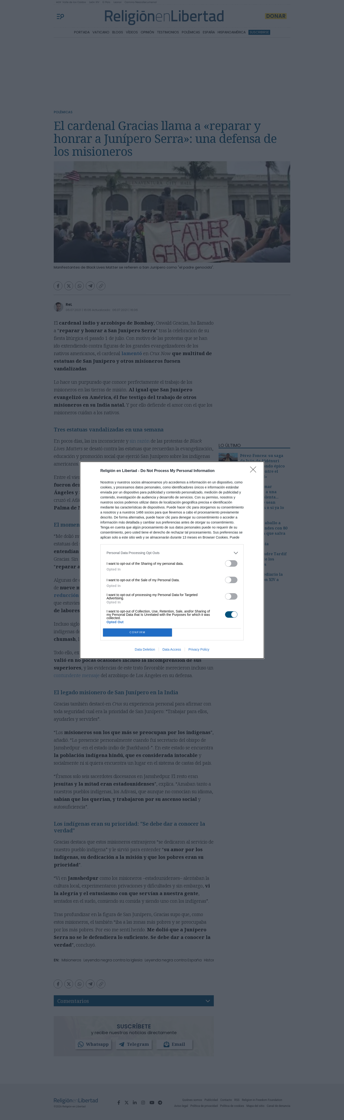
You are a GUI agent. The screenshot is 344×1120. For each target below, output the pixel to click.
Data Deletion (145, 649)
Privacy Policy (198, 649)
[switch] (231, 563)
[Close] (254, 471)
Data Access (171, 649)
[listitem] (172, 552)
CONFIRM (137, 632)
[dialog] (172, 560)
